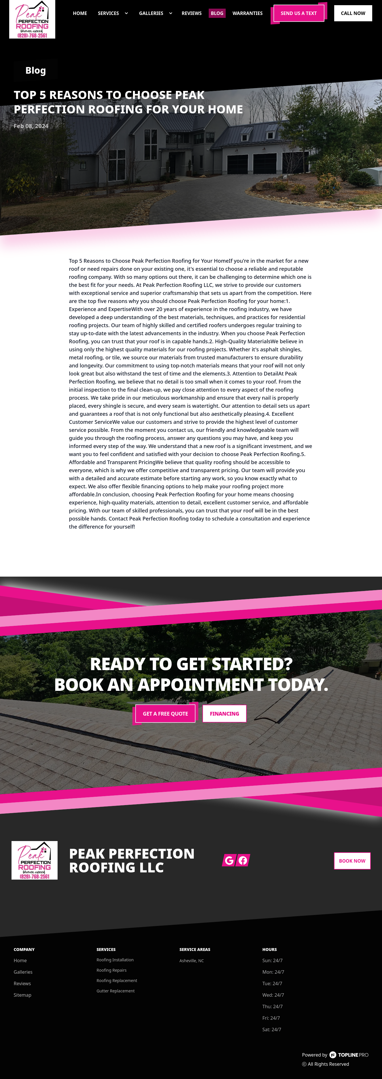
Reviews (22, 983)
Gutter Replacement (116, 991)
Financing (225, 713)
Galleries (23, 972)
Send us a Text (299, 13)
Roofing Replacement (117, 980)
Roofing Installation (115, 959)
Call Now (353, 13)
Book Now (352, 861)
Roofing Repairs (112, 970)
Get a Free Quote (165, 713)
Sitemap (23, 995)
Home (20, 960)
